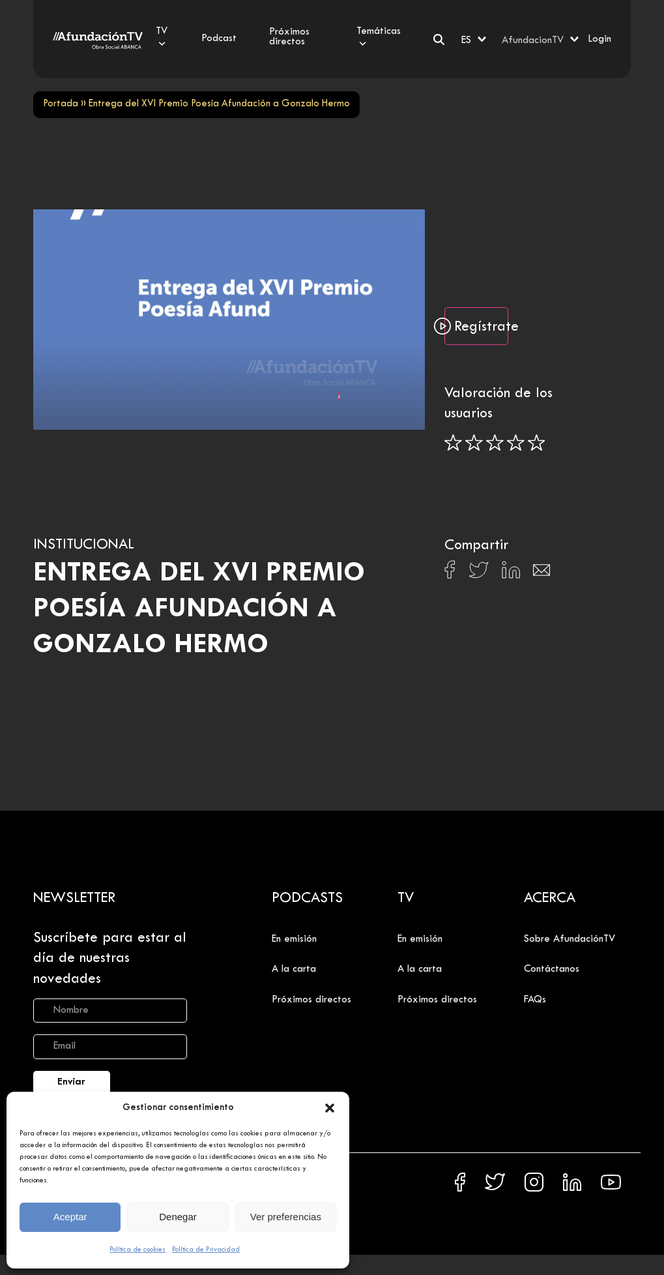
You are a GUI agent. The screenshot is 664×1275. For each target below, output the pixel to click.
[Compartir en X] (479, 574)
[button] (329, 1108)
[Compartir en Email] (541, 574)
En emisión (294, 939)
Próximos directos (311, 999)
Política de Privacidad (206, 1249)
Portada (60, 104)
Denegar (178, 1216)
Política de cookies (137, 1249)
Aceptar (70, 1216)
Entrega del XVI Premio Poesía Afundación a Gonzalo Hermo (199, 609)
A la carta (294, 969)
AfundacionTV (533, 40)
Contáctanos (551, 969)
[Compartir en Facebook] (449, 573)
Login (599, 39)
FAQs (535, 999)
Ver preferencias (285, 1216)
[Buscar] (438, 39)
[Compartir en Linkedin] (511, 573)
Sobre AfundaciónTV (569, 939)
